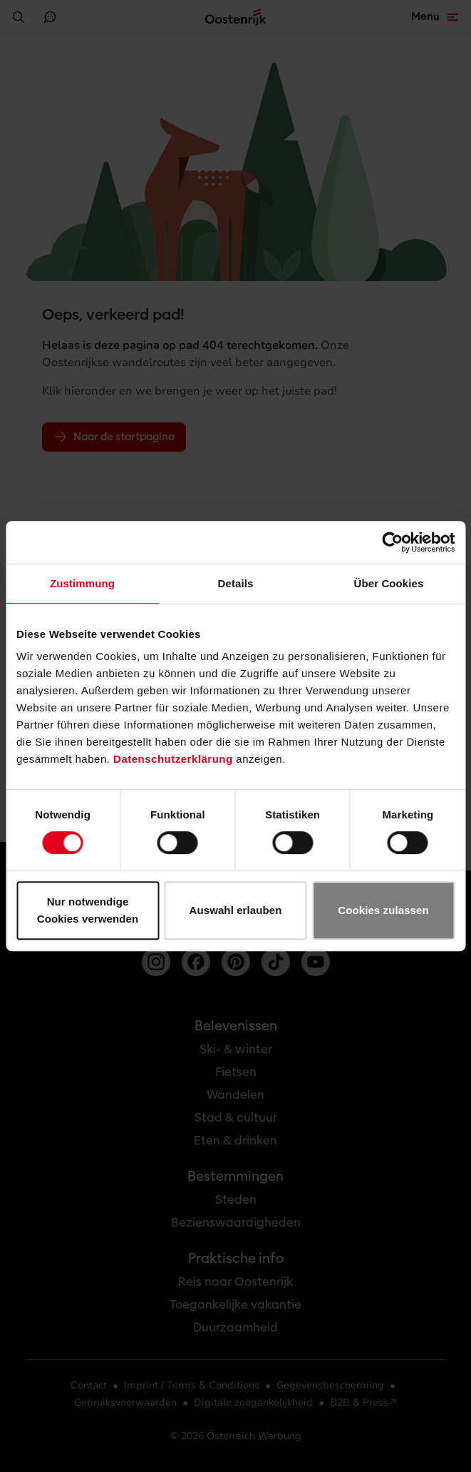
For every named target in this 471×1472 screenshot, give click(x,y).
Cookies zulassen (383, 910)
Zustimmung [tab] (82, 583)
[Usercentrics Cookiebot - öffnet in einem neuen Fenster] (392, 542)
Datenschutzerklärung (173, 759)
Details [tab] (236, 583)
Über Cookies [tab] (389, 583)
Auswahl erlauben (236, 910)
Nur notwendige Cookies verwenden (88, 910)
